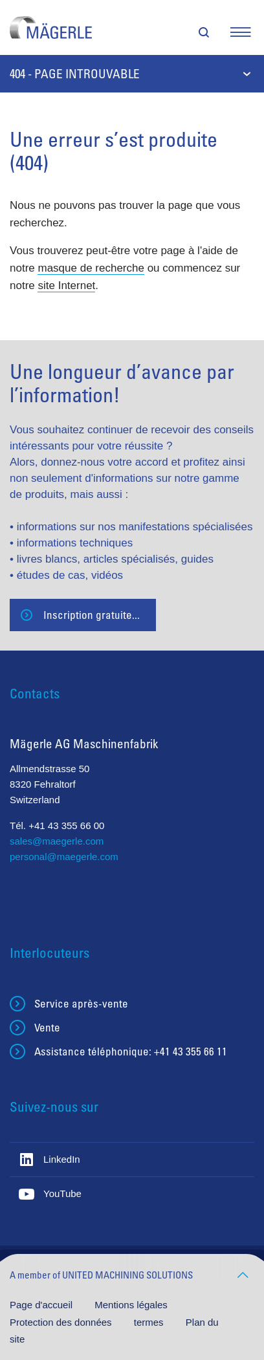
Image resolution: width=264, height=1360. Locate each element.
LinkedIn (61, 1159)
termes (150, 1322)
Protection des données (62, 1322)
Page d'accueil (42, 1304)
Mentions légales (131, 1304)
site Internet (66, 285)
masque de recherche (91, 268)
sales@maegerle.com (57, 841)
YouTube (62, 1193)
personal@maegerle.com (64, 856)
